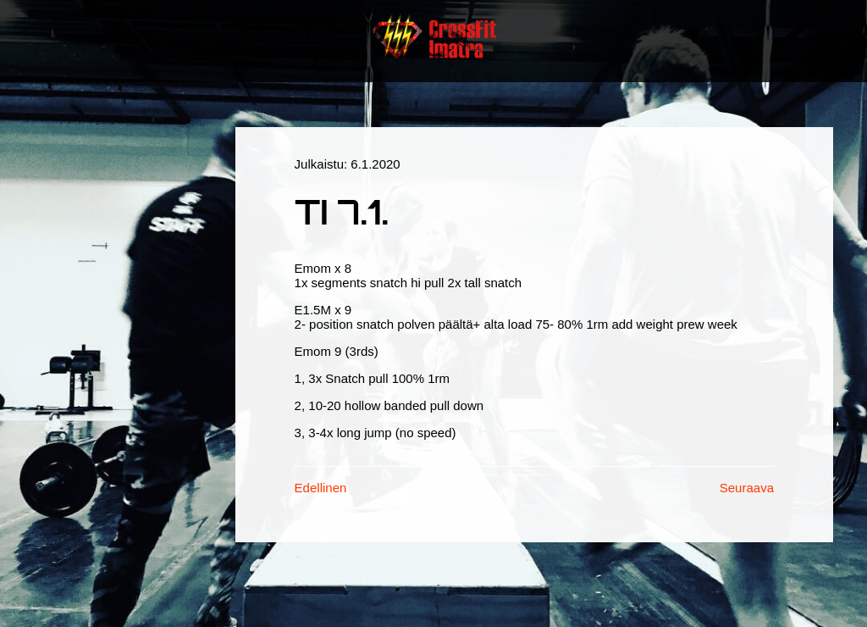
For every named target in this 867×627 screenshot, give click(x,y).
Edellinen (321, 487)
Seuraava (747, 487)
